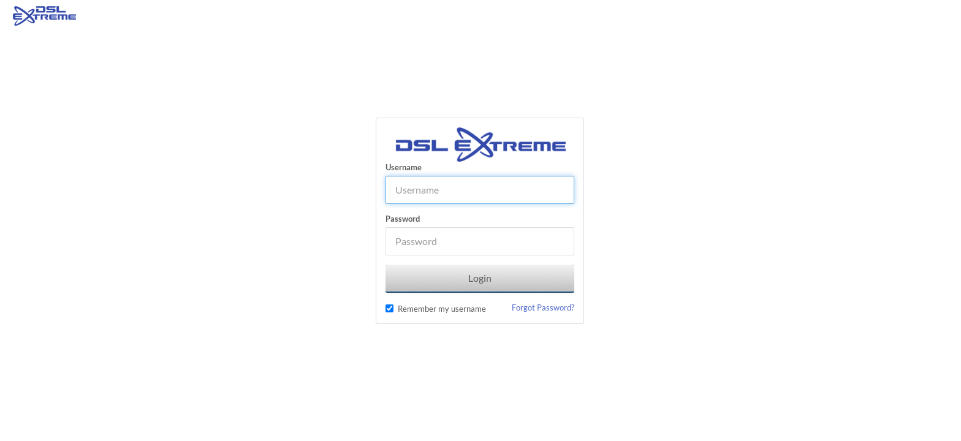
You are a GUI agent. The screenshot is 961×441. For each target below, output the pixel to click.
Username (404, 167)
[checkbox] (389, 308)
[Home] (44, 15)
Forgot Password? (543, 307)
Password (403, 219)
